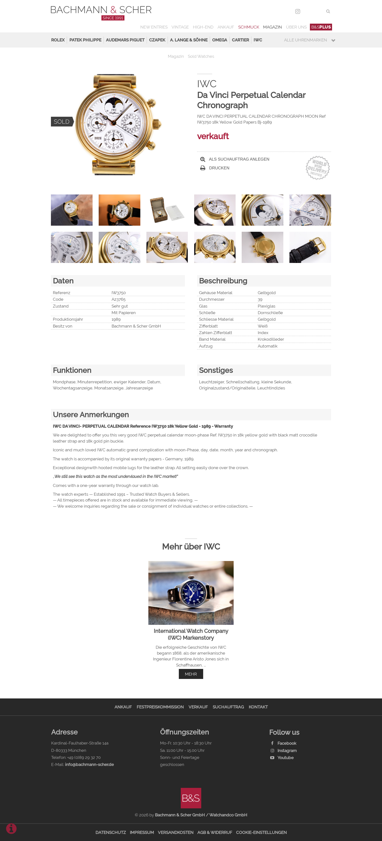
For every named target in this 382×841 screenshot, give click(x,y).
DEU (308, 11)
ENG (319, 11)
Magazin (272, 27)
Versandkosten (175, 832)
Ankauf (226, 27)
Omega (219, 40)
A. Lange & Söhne (189, 40)
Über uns (296, 27)
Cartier (240, 40)
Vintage (180, 27)
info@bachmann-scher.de (89, 764)
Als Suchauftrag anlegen (234, 159)
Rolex (58, 40)
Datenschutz (111, 832)
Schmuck (248, 27)
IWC (258, 40)
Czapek (157, 40)
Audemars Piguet (125, 40)
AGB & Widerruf (214, 832)
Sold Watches (201, 56)
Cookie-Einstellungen (261, 832)
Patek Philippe (85, 40)
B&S (321, 27)
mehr (191, 674)
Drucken (214, 168)
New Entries (154, 27)
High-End (203, 27)
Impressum (142, 832)
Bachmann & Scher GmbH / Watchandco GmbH (201, 814)
